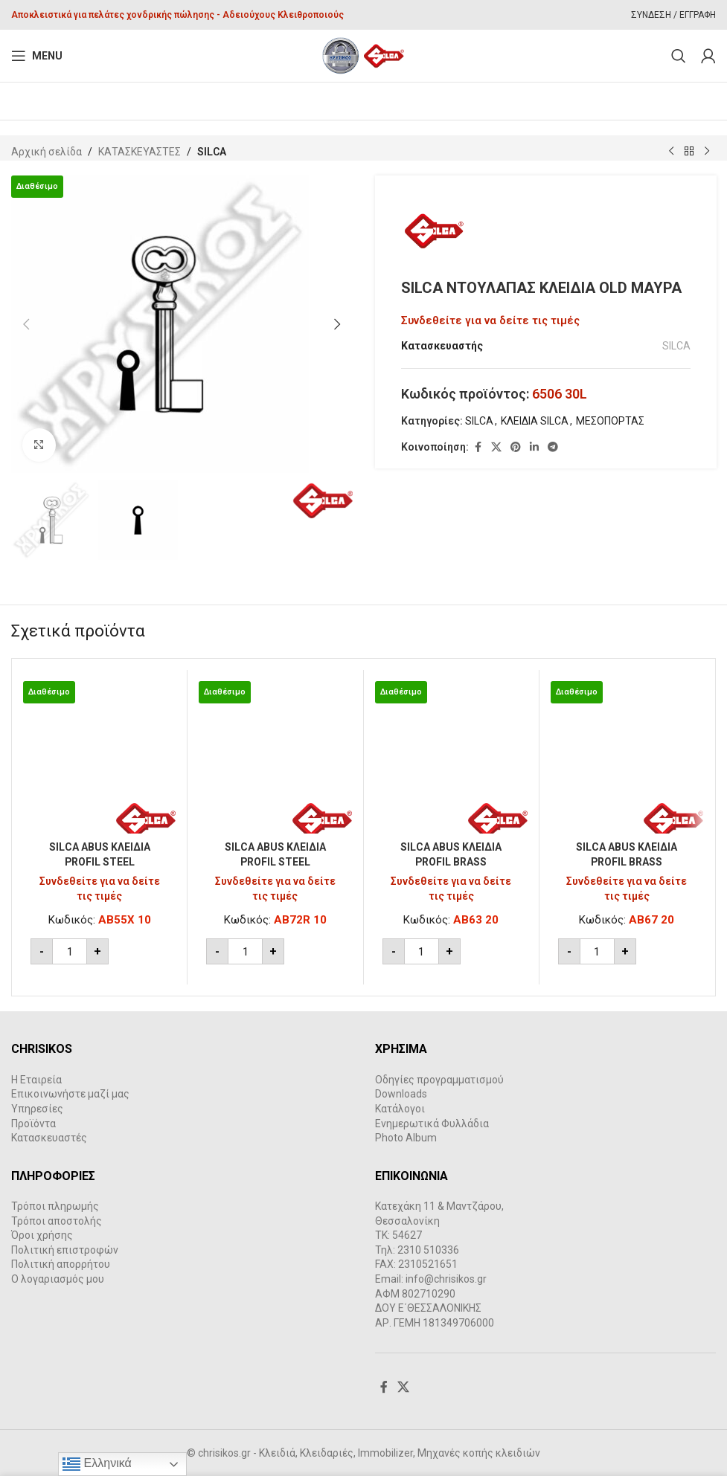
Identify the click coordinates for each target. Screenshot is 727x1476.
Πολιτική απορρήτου (60, 1264)
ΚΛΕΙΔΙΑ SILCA (535, 422)
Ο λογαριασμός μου (57, 1279)
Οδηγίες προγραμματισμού (439, 1080)
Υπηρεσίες (37, 1109)
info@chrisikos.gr (446, 1279)
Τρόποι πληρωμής (55, 1206)
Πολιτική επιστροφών (64, 1250)
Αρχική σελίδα (46, 152)
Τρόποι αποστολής (56, 1221)
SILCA (211, 152)
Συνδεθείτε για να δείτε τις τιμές (490, 321)
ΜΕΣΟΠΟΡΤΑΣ (610, 422)
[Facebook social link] (478, 448)
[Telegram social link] (553, 448)
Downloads (401, 1094)
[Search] (679, 56)
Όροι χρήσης (42, 1235)
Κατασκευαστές (49, 1138)
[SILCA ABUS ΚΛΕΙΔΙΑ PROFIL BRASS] (451, 757)
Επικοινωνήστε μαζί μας (70, 1094)
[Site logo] (363, 55)
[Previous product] (671, 152)
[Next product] (707, 152)
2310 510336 (428, 1250)
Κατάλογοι (400, 1109)
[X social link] (496, 448)
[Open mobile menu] (37, 56)
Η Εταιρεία (36, 1080)
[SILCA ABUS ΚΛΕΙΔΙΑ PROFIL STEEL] (99, 757)
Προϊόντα (33, 1123)
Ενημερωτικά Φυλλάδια (432, 1123)
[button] (26, 324)
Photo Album (406, 1138)
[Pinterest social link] (515, 448)
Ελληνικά (97, 1464)
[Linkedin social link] (534, 448)
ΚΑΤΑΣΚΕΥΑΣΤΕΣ (139, 152)
